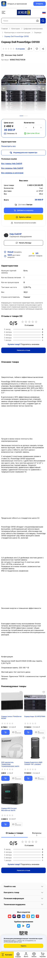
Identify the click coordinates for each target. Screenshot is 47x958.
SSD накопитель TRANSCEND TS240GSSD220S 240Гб (10, 764)
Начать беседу (23, 243)
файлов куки (18, 942)
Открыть (39, 4)
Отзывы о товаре (14, 834)
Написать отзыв (23, 350)
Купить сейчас (23, 217)
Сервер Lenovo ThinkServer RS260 (11, 717)
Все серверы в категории (12, 173)
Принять (23, 946)
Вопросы (36, 834)
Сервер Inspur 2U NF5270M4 (34, 716)
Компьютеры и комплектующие (17, 32)
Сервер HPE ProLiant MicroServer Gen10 (9, 809)
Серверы (37, 32)
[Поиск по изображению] (37, 20)
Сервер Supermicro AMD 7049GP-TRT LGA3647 (33, 763)
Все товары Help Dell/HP (11, 163)
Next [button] (43, 88)
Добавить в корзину (23, 210)
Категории (15, 29)
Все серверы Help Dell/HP (12, 168)
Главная (4, 29)
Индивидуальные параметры (23, 152)
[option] (23, 89)
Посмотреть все (8, 146)
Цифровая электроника (33, 29)
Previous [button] (4, 88)
